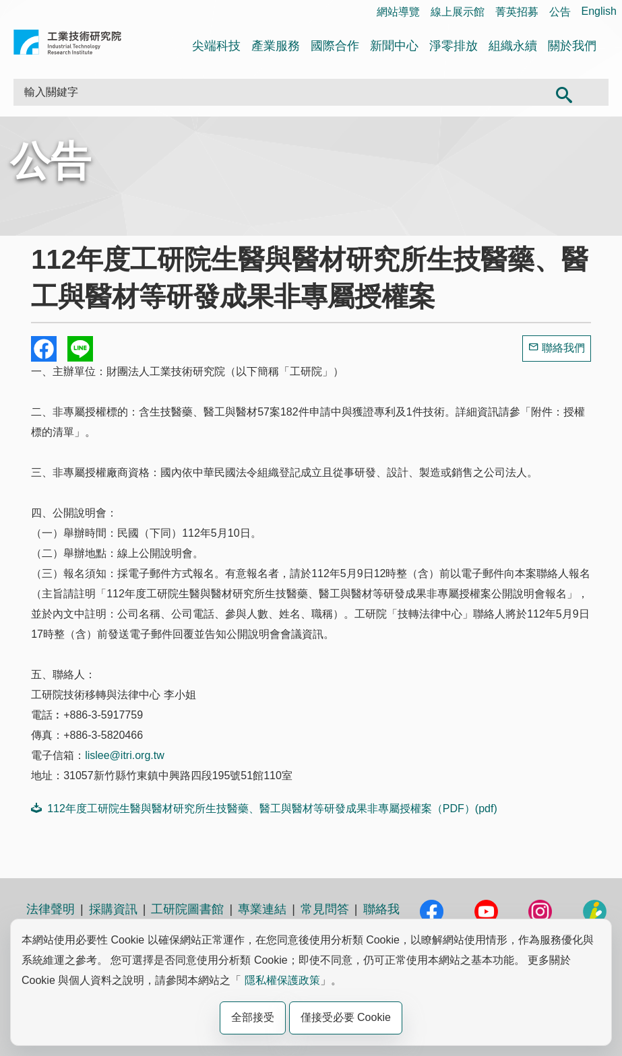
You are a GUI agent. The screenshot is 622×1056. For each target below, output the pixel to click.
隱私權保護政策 (282, 980)
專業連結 (262, 909)
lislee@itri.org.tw (124, 755)
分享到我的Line (80, 349)
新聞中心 (394, 46)
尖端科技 (216, 46)
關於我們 (572, 46)
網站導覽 (398, 12)
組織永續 (513, 46)
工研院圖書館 (187, 909)
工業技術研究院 (67, 45)
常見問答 (325, 909)
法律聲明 (50, 909)
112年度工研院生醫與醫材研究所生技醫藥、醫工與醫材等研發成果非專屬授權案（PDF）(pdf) (264, 808)
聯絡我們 (563, 348)
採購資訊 (113, 909)
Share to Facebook (44, 349)
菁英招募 (516, 12)
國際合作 (335, 46)
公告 (560, 12)
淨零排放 (453, 46)
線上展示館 (458, 12)
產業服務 (275, 46)
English (599, 11)
